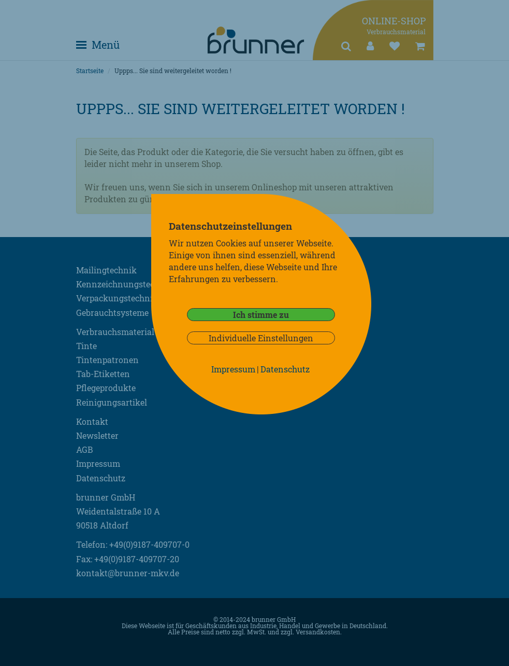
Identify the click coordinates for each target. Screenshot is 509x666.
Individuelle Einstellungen (261, 337)
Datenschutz (285, 369)
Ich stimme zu (261, 314)
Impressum (233, 369)
